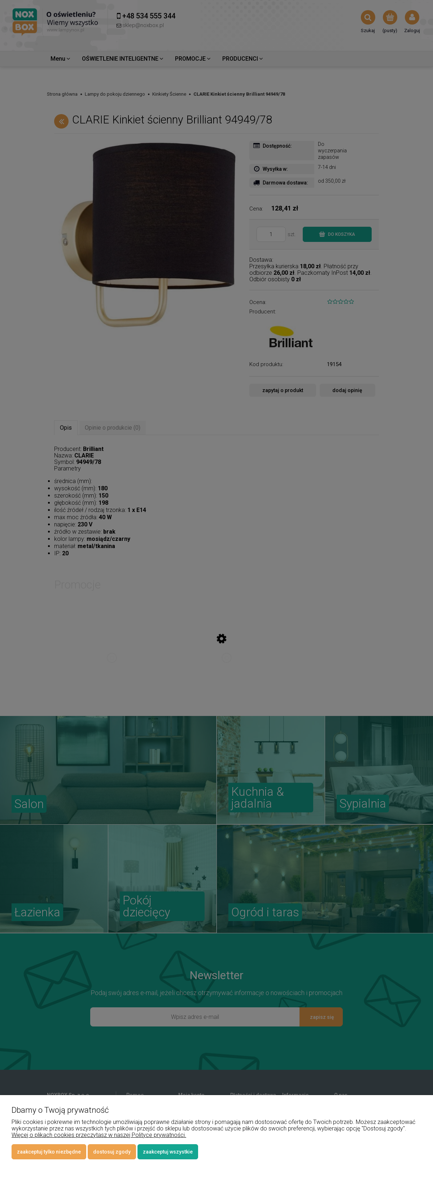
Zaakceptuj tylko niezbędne (49, 1152)
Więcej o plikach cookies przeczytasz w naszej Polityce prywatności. (99, 1135)
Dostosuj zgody (112, 1152)
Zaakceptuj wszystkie (168, 1152)
